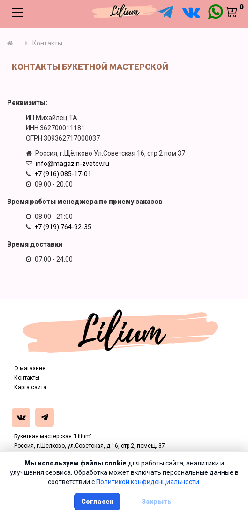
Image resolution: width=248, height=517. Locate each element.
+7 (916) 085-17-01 (62, 174)
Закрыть (157, 501)
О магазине (29, 368)
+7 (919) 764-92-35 (62, 227)
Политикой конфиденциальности (147, 482)
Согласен (97, 501)
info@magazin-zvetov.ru (72, 163)
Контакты (26, 378)
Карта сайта (30, 387)
